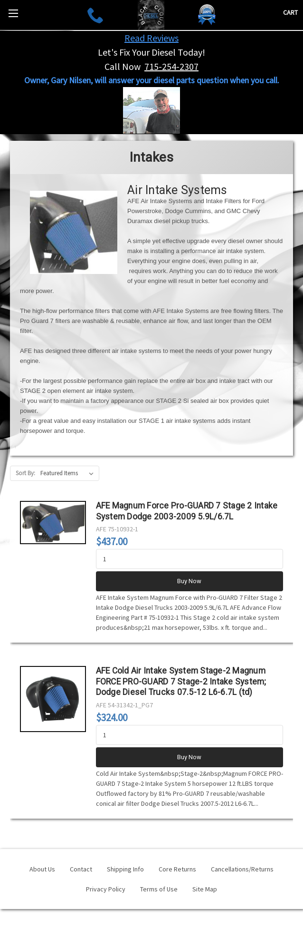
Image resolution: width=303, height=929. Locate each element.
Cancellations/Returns (242, 869)
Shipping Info (125, 869)
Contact (81, 869)
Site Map (204, 889)
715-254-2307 (171, 66)
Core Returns (177, 869)
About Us (42, 869)
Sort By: (25, 473)
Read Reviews (151, 38)
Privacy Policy (105, 889)
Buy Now (189, 581)
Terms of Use (159, 889)
